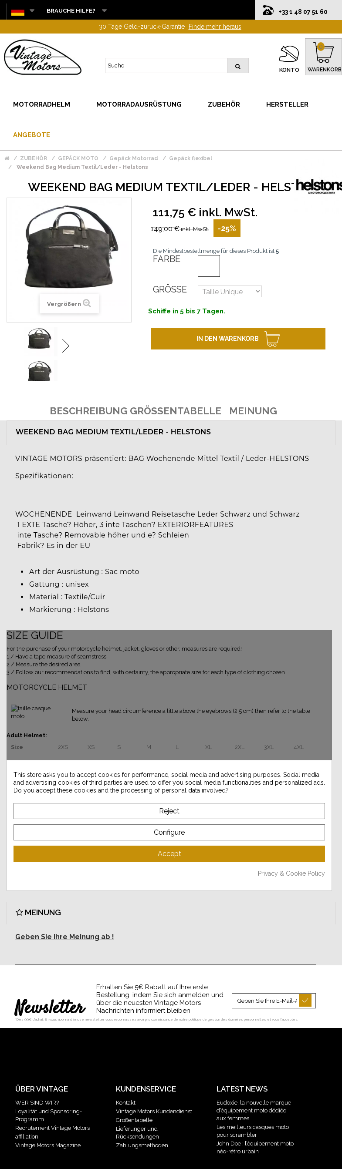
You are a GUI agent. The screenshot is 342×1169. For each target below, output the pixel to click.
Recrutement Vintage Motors (52, 1110)
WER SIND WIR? (37, 1085)
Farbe (166, 241)
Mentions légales (113, 1157)
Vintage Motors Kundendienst (154, 1093)
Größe (170, 271)
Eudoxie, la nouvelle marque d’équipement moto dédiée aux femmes (254, 1093)
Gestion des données (182, 1157)
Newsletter (49, 991)
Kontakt (125, 1085)
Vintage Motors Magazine (48, 1127)
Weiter (65, 328)
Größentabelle (134, 1102)
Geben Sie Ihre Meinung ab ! (64, 919)
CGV (145, 1157)
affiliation (26, 1118)
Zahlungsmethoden (142, 1127)
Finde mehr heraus (215, 8)
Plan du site (229, 1157)
